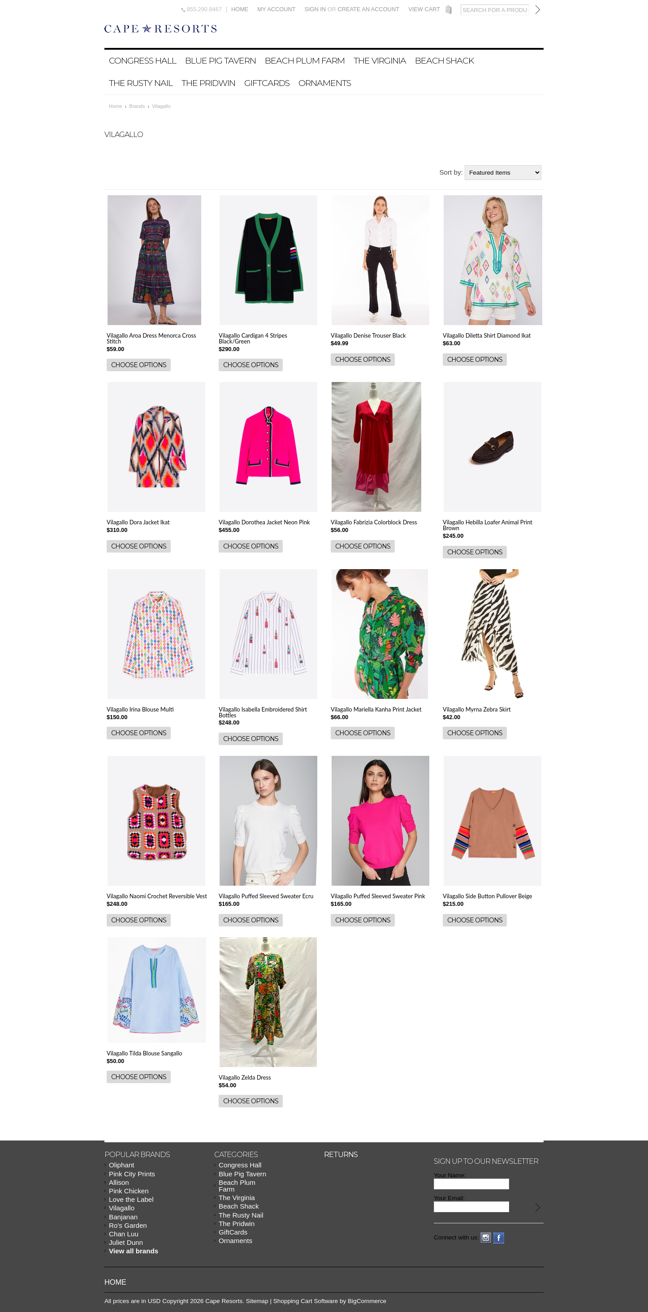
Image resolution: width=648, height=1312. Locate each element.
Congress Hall (142, 60)
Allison (119, 1182)
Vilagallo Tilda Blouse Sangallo (144, 1053)
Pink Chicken (129, 1191)
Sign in (315, 9)
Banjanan (123, 1217)
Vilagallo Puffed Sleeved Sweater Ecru (266, 896)
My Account (276, 10)
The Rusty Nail (141, 82)
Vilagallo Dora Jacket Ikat (138, 522)
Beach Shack (444, 60)
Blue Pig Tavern (220, 60)
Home (239, 10)
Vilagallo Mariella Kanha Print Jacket (376, 709)
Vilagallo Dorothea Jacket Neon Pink (264, 522)
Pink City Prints (132, 1174)
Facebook (499, 1237)
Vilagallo (121, 1208)
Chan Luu (123, 1234)
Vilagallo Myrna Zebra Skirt (477, 709)
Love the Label (131, 1199)
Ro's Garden (128, 1225)
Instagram (486, 1237)
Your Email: (449, 1198)
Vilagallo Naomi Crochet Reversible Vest (157, 896)
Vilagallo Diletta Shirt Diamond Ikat (487, 335)
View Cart (424, 10)
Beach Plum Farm (305, 60)
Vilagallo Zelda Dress (245, 1077)
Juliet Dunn (126, 1242)
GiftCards (266, 82)
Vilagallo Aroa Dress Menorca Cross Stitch (151, 338)
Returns (341, 1154)
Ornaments (324, 82)
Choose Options (138, 365)
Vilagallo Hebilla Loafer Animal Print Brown (487, 525)
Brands (137, 106)
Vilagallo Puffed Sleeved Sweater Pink (378, 896)
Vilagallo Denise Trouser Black (368, 335)
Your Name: (450, 1175)
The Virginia (380, 60)
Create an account (368, 9)
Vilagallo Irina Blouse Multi (140, 709)
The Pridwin (208, 82)
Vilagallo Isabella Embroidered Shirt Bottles (263, 712)
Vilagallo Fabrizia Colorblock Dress (374, 522)
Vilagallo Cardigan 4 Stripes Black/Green (253, 338)
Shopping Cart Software (305, 1301)
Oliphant (121, 1165)
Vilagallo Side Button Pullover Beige (487, 896)
